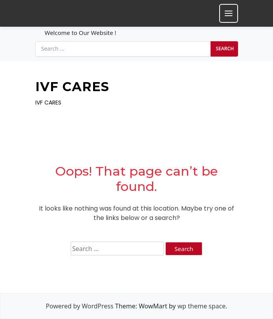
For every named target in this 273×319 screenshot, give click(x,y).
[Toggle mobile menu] (228, 13)
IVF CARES (72, 86)
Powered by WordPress (79, 306)
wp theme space (202, 306)
